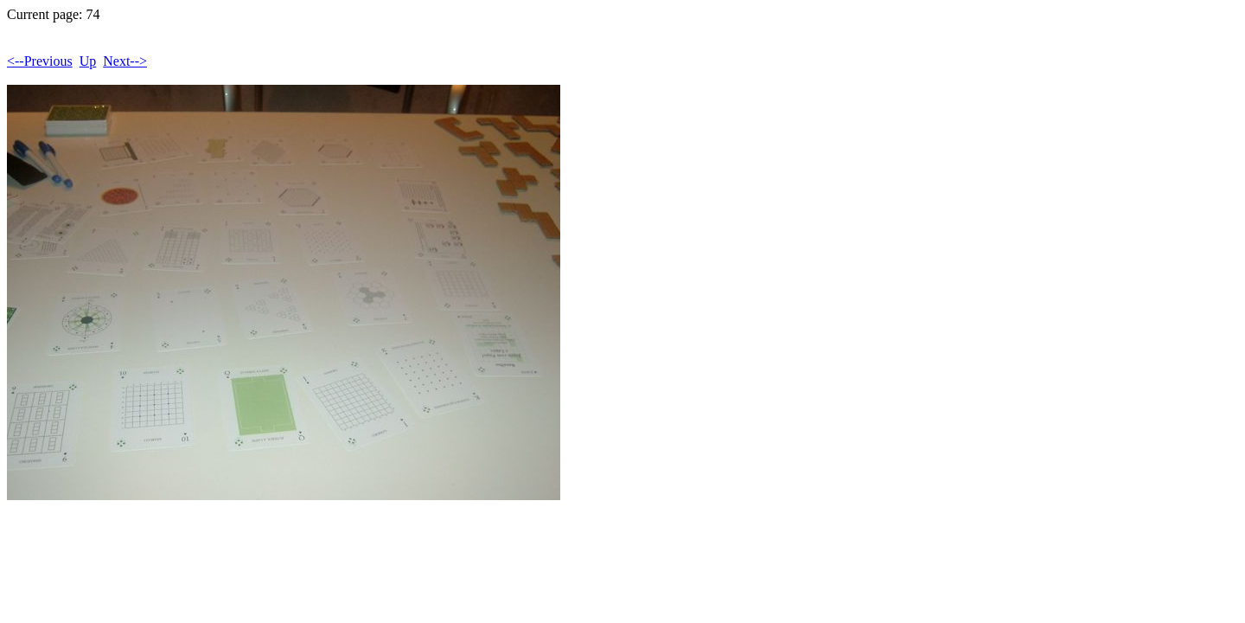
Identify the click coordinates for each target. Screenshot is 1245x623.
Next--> (125, 61)
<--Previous (40, 61)
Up (88, 61)
